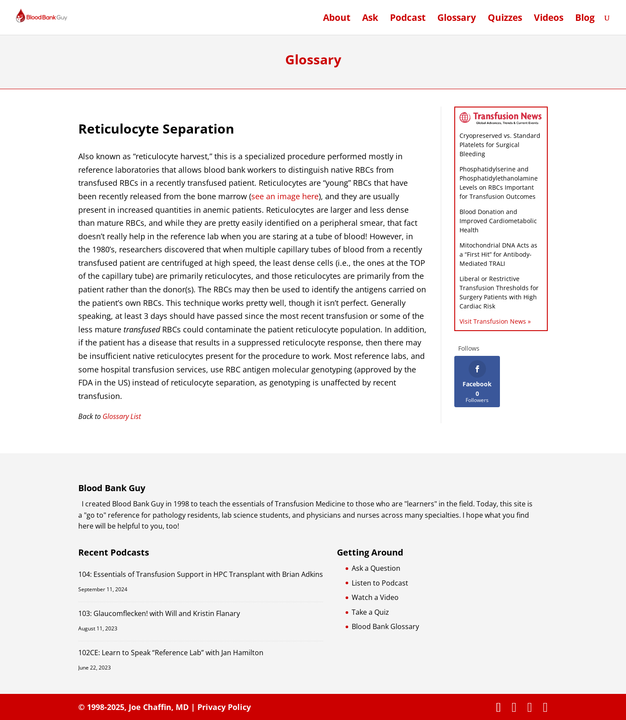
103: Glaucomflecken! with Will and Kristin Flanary (159, 613)
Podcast (408, 18)
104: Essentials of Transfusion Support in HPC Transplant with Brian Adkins (200, 574)
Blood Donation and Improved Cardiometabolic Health (498, 221)
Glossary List (122, 416)
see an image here (285, 196)
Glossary (456, 18)
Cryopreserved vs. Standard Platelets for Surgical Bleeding (500, 144)
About (336, 18)
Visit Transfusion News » (495, 321)
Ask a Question (376, 568)
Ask (370, 18)
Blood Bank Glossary (385, 626)
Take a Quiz (370, 612)
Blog (585, 18)
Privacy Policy (224, 707)
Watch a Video (375, 597)
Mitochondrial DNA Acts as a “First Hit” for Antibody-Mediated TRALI (498, 254)
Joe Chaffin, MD (159, 707)
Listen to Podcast (380, 583)
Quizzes (505, 18)
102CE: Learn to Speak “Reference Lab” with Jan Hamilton (170, 652)
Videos (548, 18)
